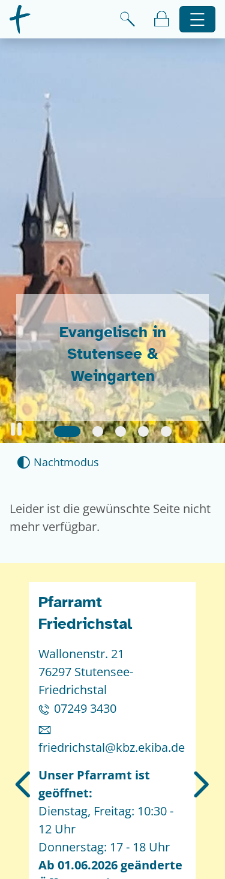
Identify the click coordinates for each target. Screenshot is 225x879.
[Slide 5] (166, 431)
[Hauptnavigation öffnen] (197, 19)
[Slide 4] (143, 431)
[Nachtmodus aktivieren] (58, 462)
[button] (16, 429)
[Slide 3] (121, 431)
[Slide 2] (98, 431)
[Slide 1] (67, 431)
